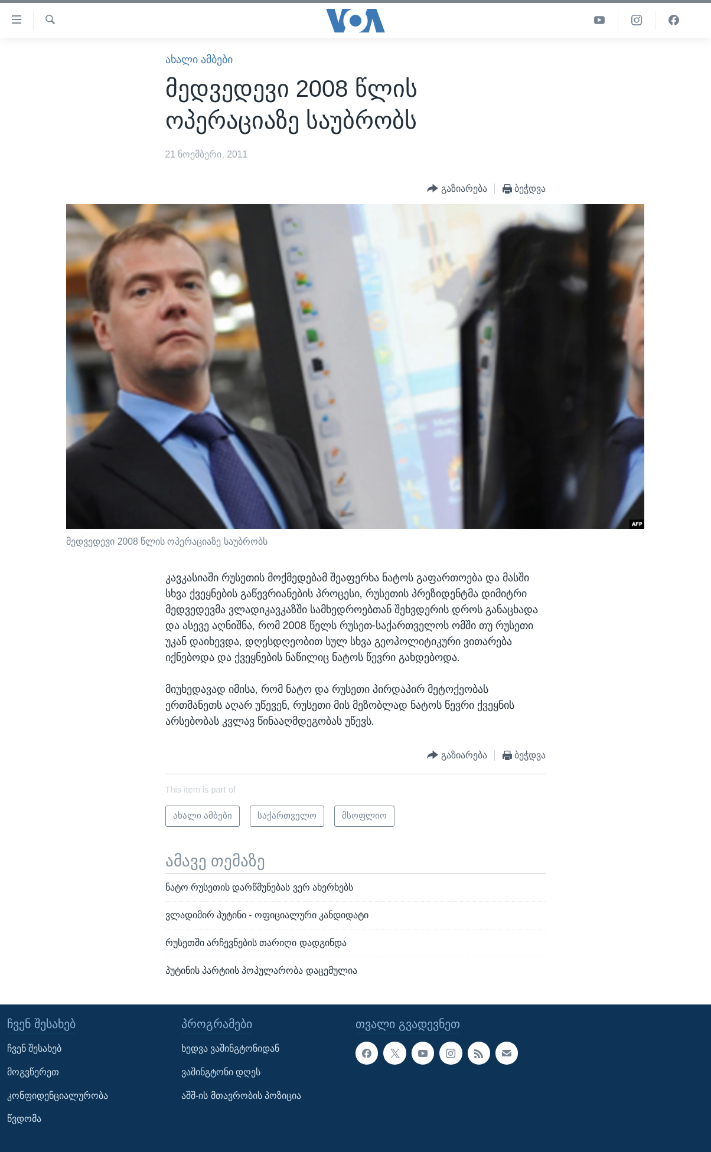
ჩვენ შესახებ (34, 1048)
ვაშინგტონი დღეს (220, 1072)
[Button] (457, 189)
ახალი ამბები (199, 60)
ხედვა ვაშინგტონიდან (230, 1048)
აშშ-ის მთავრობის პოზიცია (241, 1095)
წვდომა (24, 1119)
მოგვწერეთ (33, 1072)
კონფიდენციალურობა (57, 1095)
